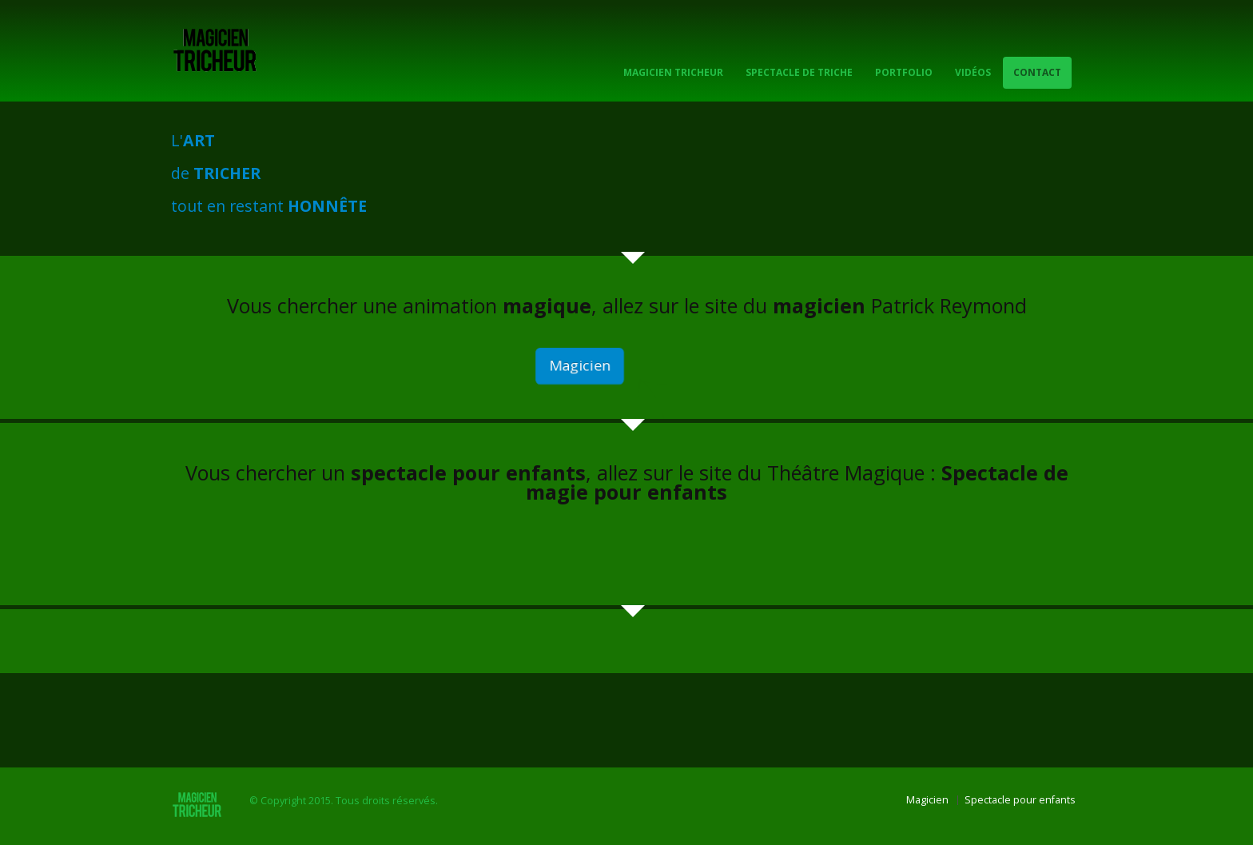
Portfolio (904, 72)
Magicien (580, 366)
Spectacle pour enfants (1020, 800)
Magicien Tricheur (673, 72)
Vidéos (973, 72)
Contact (1037, 72)
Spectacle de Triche (799, 72)
